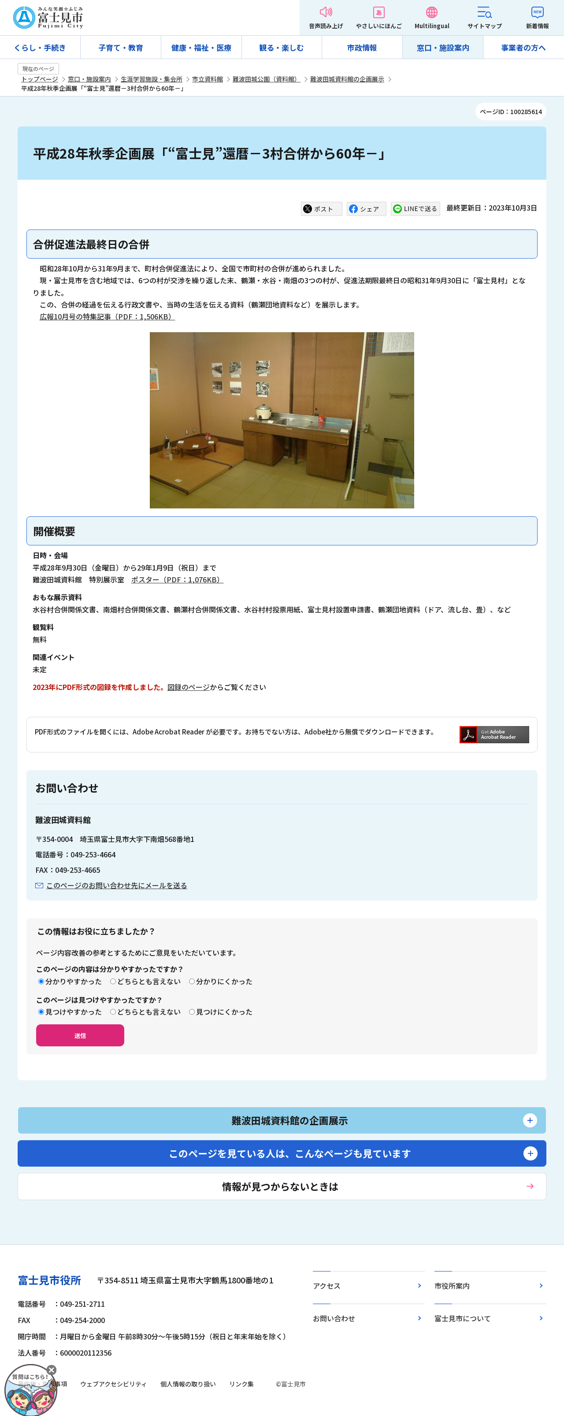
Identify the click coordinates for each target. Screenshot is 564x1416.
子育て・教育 (120, 47)
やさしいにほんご (379, 26)
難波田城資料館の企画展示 (347, 78)
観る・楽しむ (281, 47)
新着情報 (537, 26)
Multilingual (432, 26)
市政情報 (362, 47)
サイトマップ (485, 26)
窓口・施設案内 (443, 47)
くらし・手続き (40, 47)
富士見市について (462, 1318)
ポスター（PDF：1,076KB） (177, 579)
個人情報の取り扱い (188, 1383)
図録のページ (188, 687)
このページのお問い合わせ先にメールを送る (116, 885)
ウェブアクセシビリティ (113, 1383)
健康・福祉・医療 (201, 47)
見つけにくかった (224, 1011)
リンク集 (241, 1383)
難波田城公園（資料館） (267, 78)
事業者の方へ (523, 47)
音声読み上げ (326, 26)
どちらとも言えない (149, 981)
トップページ (39, 78)
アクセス (327, 1285)
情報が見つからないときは (280, 1186)
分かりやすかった (73, 981)
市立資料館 (207, 78)
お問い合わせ (334, 1318)
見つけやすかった (73, 1011)
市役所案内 (452, 1285)
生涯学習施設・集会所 (151, 78)
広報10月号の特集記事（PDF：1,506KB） (107, 316)
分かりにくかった (224, 981)
